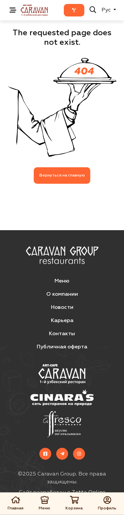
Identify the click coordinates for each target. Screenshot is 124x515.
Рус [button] (107, 10)
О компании (62, 294)
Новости (62, 307)
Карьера (62, 320)
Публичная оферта (62, 347)
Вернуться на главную (62, 175)
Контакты (62, 334)
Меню (62, 281)
